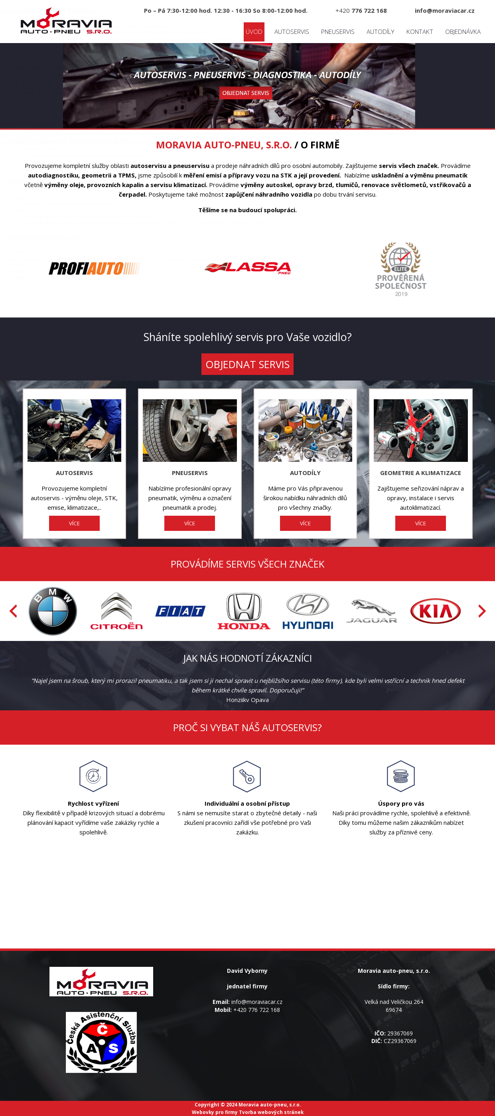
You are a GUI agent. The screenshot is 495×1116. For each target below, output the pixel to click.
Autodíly (380, 32)
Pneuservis (338, 32)
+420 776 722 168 (256, 1009)
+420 (361, 10)
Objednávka (463, 32)
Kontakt (419, 32)
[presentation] (13, 611)
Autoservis (291, 32)
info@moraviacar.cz (256, 1002)
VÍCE (74, 523)
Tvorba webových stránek (271, 1112)
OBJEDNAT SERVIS (247, 364)
